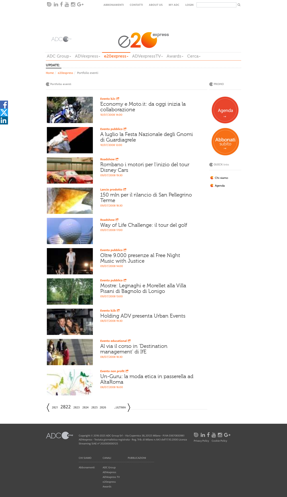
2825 (94, 407)
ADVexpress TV (111, 477)
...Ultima (120, 407)
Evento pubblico (113, 129)
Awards (175, 56)
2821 (55, 407)
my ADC (174, 4)
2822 (65, 407)
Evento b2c (110, 99)
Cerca (194, 56)
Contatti (136, 4)
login (189, 4)
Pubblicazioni (137, 458)
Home (50, 73)
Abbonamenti (113, 4)
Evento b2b (110, 310)
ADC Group (59, 56)
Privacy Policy (201, 441)
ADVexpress (87, 56)
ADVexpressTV (147, 56)
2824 (85, 407)
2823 (76, 407)
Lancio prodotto (113, 189)
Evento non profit (114, 371)
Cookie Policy (219, 441)
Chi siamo (221, 178)
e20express (116, 56)
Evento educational (116, 341)
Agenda (220, 185)
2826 (103, 407)
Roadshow (109, 159)
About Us (156, 4)
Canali (107, 458)
